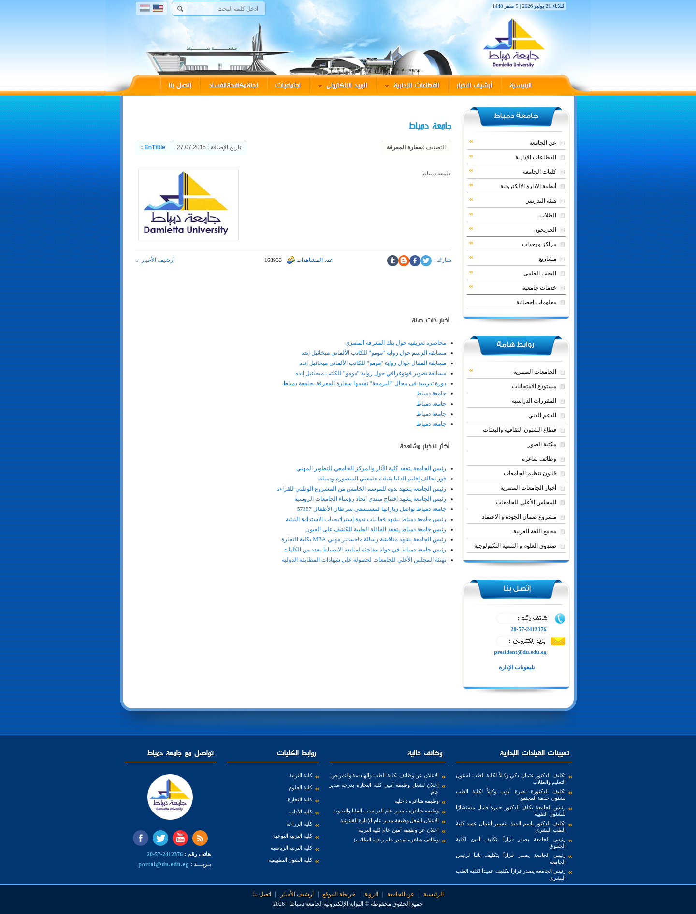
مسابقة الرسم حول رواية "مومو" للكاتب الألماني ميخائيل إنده (373, 352)
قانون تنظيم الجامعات (530, 473)
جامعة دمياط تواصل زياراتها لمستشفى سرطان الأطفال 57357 (371, 509)
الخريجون (512, 229)
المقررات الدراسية (534, 400)
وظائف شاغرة (539, 458)
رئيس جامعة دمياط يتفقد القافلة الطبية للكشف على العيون (375, 529)
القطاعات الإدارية (412, 85)
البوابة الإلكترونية (343, 903)
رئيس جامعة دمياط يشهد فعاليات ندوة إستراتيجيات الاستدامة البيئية (366, 519)
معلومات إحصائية (536, 302)
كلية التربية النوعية (293, 836)
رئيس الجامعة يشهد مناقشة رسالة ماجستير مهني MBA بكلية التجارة (363, 539)
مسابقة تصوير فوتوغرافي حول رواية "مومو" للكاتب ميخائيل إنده (370, 373)
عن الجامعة (512, 142)
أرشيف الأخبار (474, 85)
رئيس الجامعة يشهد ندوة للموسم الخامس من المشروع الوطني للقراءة (361, 488)
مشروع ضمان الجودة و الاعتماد (519, 516)
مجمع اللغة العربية (534, 531)
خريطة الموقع (338, 894)
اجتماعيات (288, 85)
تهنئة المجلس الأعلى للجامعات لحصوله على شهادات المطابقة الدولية (364, 559)
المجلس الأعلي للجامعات (526, 502)
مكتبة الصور (542, 444)
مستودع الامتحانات (534, 386)
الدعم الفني (542, 415)
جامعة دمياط (431, 393)
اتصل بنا (261, 894)
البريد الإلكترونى (342, 85)
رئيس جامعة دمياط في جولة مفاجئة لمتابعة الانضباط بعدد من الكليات (364, 549)
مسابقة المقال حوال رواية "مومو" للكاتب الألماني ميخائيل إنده (372, 363)
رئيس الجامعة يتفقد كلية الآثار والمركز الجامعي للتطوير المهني (371, 468)
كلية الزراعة (299, 824)
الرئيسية (520, 85)
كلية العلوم (300, 787)
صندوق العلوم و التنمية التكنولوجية (515, 545)
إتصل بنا (180, 85)
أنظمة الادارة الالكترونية (512, 185)
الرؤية (371, 894)
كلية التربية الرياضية (292, 848)
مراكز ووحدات (512, 243)
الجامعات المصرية (512, 371)
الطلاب (512, 214)
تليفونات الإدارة (516, 667)
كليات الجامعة (512, 171)
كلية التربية (300, 775)
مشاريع (512, 258)
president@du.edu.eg (520, 652)
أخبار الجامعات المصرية (528, 487)
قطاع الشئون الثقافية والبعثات (519, 429)
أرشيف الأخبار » (154, 260)
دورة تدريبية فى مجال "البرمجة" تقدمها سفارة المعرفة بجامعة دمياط (364, 383)
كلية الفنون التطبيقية (290, 860)
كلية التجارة (300, 799)
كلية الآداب (300, 811)
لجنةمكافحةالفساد (233, 85)
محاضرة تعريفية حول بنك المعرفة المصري (395, 342)
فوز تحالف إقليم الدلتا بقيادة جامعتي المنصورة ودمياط (381, 478)
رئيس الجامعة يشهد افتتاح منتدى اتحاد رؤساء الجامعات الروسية (370, 498)
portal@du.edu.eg (163, 864)
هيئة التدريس (512, 200)
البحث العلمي (512, 272)
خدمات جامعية (512, 287)
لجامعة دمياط (306, 903)
